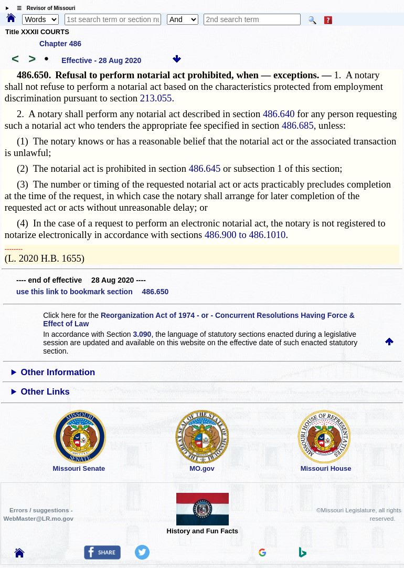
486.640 (279, 113)
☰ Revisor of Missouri (44, 8)
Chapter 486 (60, 43)
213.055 (156, 98)
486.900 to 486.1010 (245, 234)
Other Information (58, 372)
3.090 (142, 334)
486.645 (205, 168)
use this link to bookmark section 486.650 (92, 291)
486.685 (298, 125)
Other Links (45, 392)
